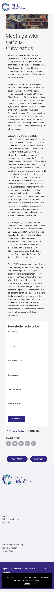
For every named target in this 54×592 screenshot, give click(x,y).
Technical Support (9, 548)
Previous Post (17, 459)
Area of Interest (14, 403)
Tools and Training (17, 431)
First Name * (13, 332)
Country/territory (15, 390)
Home (4, 516)
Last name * (13, 346)
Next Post (38, 459)
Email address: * (15, 361)
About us (6, 522)
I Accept (27, 584)
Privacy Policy (8, 551)
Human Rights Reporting (12, 545)
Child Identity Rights (10, 519)
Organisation (13, 375)
